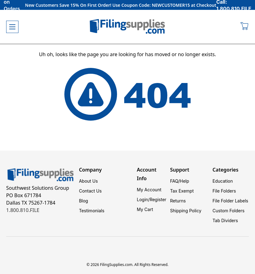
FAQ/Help (179, 181)
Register (158, 199)
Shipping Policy (185, 210)
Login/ (143, 199)
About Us (88, 181)
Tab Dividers (225, 220)
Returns (178, 200)
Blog (83, 200)
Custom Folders (228, 210)
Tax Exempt (182, 190)
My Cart (145, 209)
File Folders (224, 190)
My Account (149, 189)
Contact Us (90, 190)
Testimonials (91, 210)
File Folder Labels (230, 200)
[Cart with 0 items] (245, 26)
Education (222, 181)
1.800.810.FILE (22, 210)
